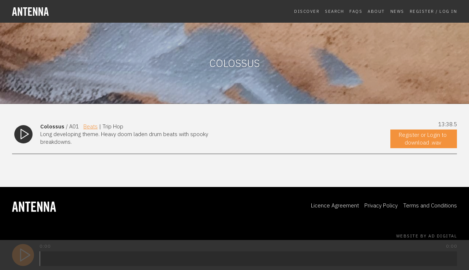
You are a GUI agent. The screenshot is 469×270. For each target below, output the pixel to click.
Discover (306, 11)
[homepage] (63, 11)
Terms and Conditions (430, 205)
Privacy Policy (381, 205)
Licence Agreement (335, 205)
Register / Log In (433, 11)
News (397, 11)
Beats (90, 126)
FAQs (355, 11)
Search (334, 11)
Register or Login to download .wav (423, 138)
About (376, 11)
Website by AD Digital (426, 236)
